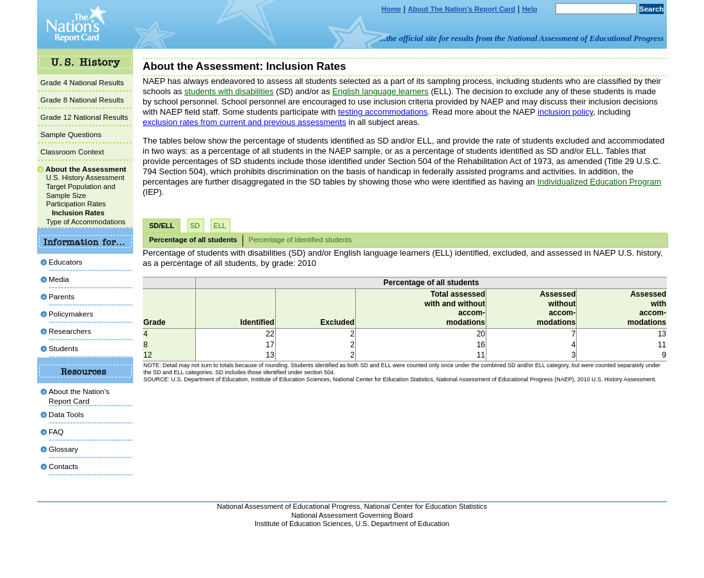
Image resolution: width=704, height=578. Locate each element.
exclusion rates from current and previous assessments (244, 122)
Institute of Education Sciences (303, 523)
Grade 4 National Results (82, 82)
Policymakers (71, 314)
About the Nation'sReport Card (79, 395)
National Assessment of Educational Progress (288, 506)
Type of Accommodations (85, 222)
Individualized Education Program (599, 181)
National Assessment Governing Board (352, 515)
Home (391, 9)
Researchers (70, 331)
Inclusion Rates (78, 213)
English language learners (380, 91)
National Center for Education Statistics (425, 506)
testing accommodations (383, 112)
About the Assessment (85, 169)
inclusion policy (565, 112)
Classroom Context (72, 151)
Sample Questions (71, 134)
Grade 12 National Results (84, 117)
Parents (61, 296)
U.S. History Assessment (85, 177)
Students (63, 348)
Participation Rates (76, 204)
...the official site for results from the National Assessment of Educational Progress (522, 38)
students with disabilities (228, 91)
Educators (66, 262)
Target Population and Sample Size (80, 191)
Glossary (63, 449)
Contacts (63, 466)
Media (59, 279)
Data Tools (66, 414)
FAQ (56, 431)
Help (530, 9)
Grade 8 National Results (82, 99)
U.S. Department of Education (402, 523)
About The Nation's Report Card (461, 9)
